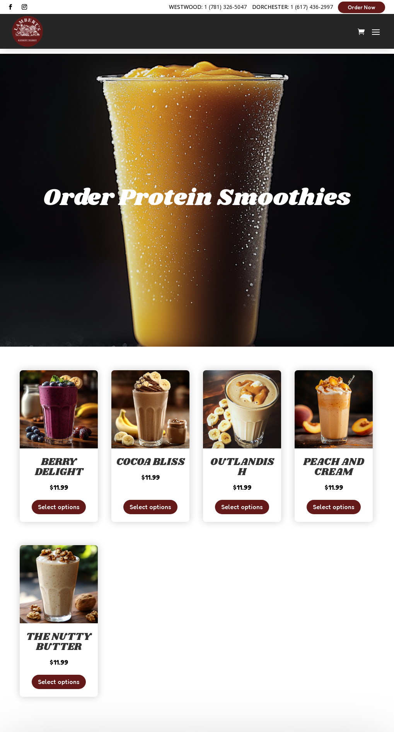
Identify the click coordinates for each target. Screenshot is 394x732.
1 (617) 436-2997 (311, 6)
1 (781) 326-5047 (225, 6)
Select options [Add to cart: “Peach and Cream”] (334, 502)
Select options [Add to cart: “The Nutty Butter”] (59, 677)
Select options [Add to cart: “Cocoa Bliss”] (150, 502)
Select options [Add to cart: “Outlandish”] (242, 502)
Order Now (361, 7)
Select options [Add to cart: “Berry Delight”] (59, 502)
